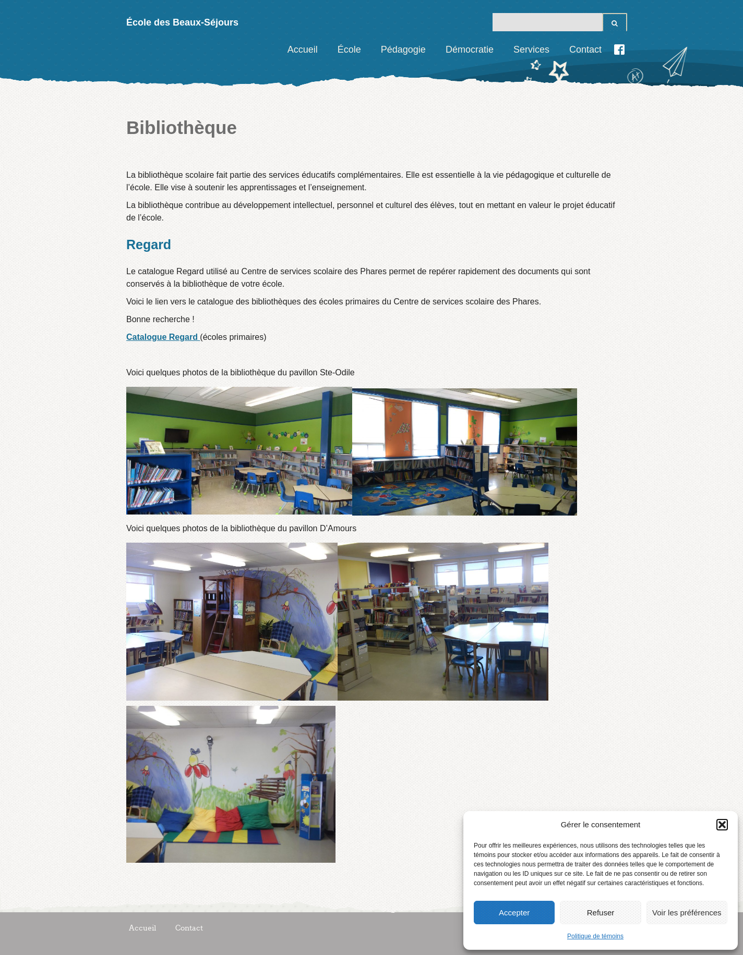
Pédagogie (403, 49)
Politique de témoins (595, 936)
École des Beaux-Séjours (182, 22)
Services (531, 49)
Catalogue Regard (163, 337)
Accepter (514, 912)
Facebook (619, 49)
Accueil (302, 49)
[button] (722, 824)
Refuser (601, 912)
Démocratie (470, 49)
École (349, 49)
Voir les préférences (687, 912)
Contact (585, 49)
